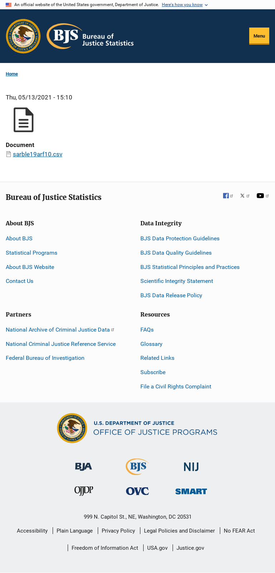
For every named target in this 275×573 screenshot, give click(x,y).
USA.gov (157, 548)
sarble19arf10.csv (37, 154)
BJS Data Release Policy (171, 295)
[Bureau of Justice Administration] (83, 463)
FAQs (147, 329)
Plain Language (75, 531)
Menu (259, 36)
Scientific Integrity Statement (176, 281)
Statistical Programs (31, 252)
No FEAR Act (239, 531)
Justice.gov (190, 548)
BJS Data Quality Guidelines (176, 252)
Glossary (151, 344)
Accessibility (32, 531)
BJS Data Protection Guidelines (179, 238)
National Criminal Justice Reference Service (61, 344)
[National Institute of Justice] (191, 463)
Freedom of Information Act (105, 548)
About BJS (19, 238)
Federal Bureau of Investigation (45, 357)
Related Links (157, 357)
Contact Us (19, 281)
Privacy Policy (118, 531)
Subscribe (152, 372)
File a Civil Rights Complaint (175, 386)
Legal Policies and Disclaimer (179, 531)
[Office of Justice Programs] (23, 36)
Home (12, 74)
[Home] (90, 36)
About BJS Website (30, 267)
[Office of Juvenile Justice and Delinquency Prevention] (83, 492)
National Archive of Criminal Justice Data (60, 329)
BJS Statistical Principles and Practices (190, 267)
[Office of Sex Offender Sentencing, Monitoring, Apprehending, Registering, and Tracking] (191, 489)
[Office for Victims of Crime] (137, 491)
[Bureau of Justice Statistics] (137, 472)
